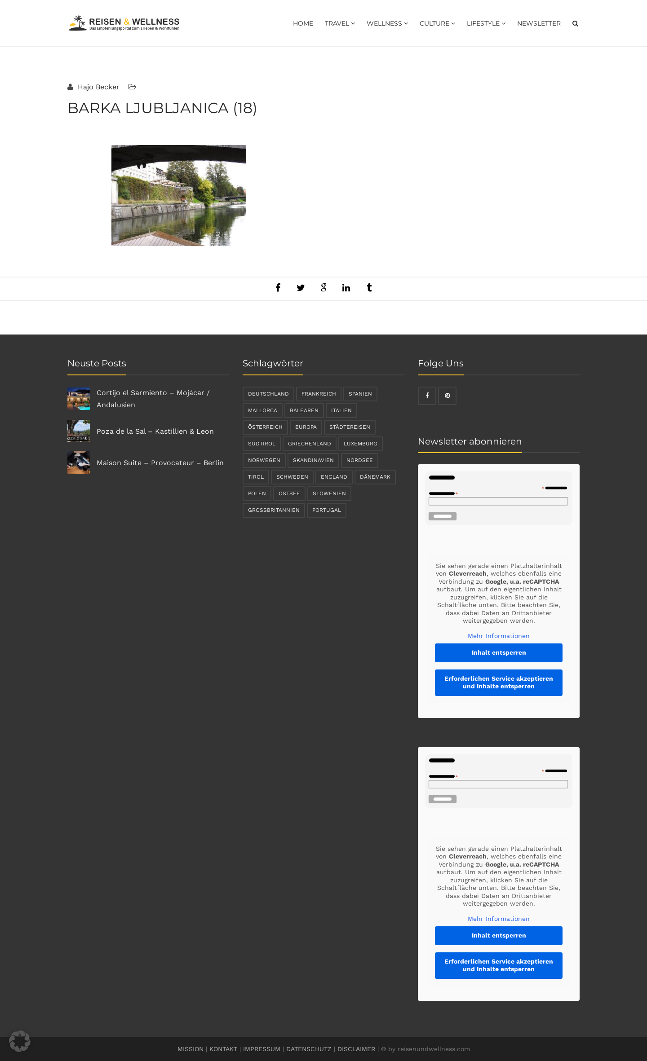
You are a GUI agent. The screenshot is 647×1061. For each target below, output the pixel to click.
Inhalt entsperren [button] (499, 652)
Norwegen (264, 460)
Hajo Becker (97, 87)
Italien (341, 410)
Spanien (360, 394)
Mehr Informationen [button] (499, 635)
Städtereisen (349, 427)
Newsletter (539, 23)
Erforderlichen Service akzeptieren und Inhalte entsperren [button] (498, 682)
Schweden (292, 477)
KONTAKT (223, 1048)
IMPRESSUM (261, 1048)
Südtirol (261, 443)
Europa (306, 427)
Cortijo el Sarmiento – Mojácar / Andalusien (153, 398)
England (334, 477)
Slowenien (329, 493)
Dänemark (375, 477)
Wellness (387, 23)
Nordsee (359, 460)
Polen (257, 493)
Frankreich (318, 394)
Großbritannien (274, 510)
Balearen (304, 410)
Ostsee (289, 493)
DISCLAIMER (356, 1048)
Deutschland (268, 394)
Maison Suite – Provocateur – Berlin (160, 462)
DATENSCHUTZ (309, 1048)
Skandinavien (313, 460)
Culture (437, 23)
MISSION (190, 1048)
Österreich (265, 427)
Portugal (326, 510)
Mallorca (262, 410)
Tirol (256, 477)
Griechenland (309, 443)
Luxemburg (360, 443)
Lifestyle (486, 23)
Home (303, 23)
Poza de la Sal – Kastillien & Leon (155, 431)
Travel (340, 23)
